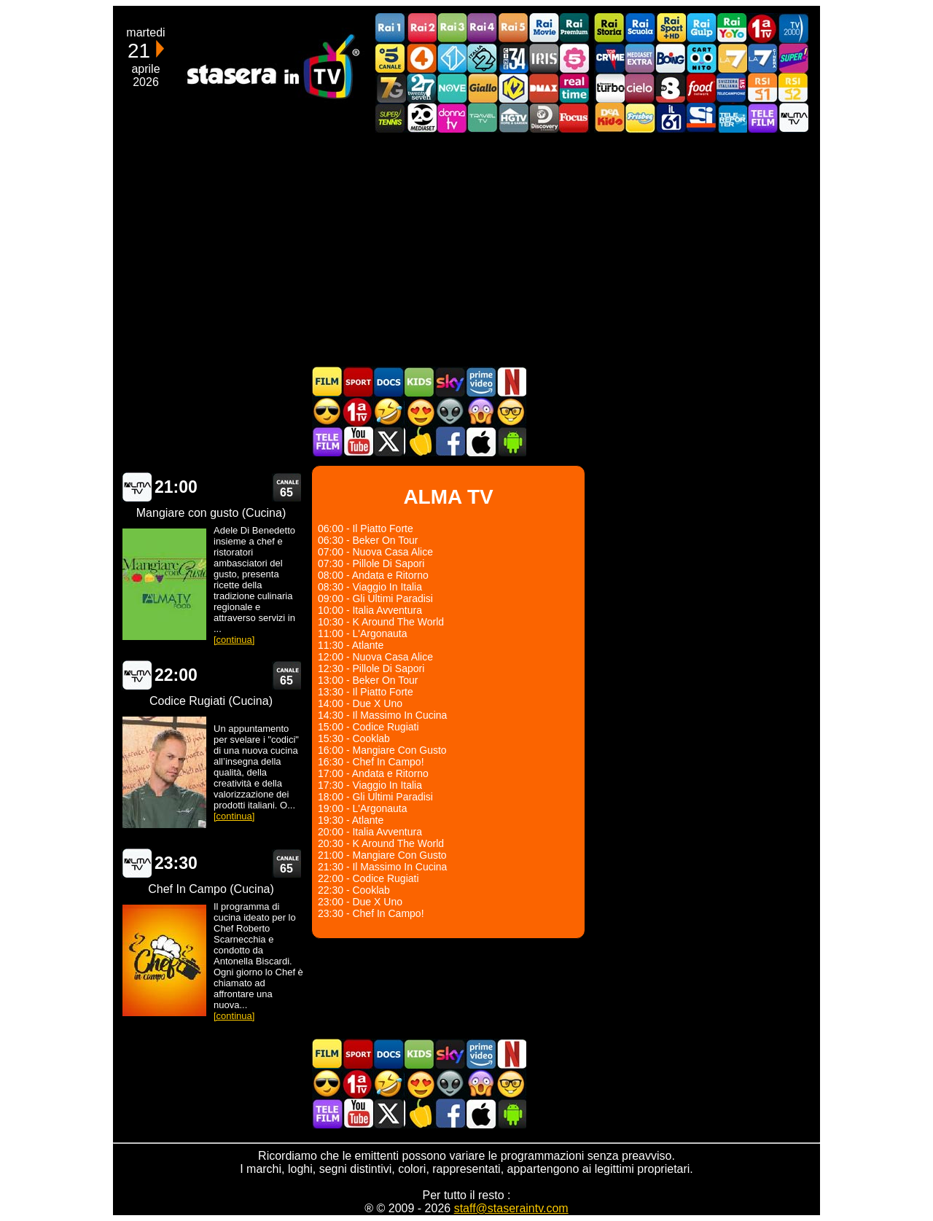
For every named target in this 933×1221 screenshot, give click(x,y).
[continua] (234, 639)
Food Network (701, 88)
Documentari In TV (388, 382)
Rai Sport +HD (670, 28)
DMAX (543, 88)
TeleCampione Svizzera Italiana (732, 88)
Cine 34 (513, 58)
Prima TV (762, 28)
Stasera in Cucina (419, 441)
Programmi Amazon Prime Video (480, 382)
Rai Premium (574, 28)
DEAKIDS (609, 118)
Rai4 (482, 28)
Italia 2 (482, 58)
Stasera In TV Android (511, 441)
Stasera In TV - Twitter (388, 441)
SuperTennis (390, 118)
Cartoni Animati (419, 382)
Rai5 (513, 28)
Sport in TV (358, 382)
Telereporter (732, 118)
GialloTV (482, 88)
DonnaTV (452, 118)
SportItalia (701, 118)
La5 (574, 58)
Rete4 (421, 58)
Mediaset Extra (640, 58)
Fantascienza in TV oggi (449, 411)
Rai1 (390, 28)
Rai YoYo (732, 28)
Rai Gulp (701, 28)
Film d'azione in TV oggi (327, 411)
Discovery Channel (543, 118)
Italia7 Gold (390, 88)
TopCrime (609, 58)
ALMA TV (136, 487)
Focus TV (574, 118)
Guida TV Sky (449, 382)
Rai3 (452, 28)
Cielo (640, 88)
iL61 (670, 118)
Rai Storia (609, 28)
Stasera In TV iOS (480, 441)
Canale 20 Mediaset (421, 118)
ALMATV (793, 118)
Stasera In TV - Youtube (358, 441)
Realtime (574, 88)
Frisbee (640, 118)
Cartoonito (701, 58)
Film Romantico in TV (419, 411)
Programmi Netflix (511, 382)
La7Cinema (762, 58)
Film (327, 382)
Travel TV (482, 118)
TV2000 (793, 28)
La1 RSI (762, 88)
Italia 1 (452, 58)
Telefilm (762, 118)
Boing (670, 58)
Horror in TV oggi (480, 411)
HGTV (513, 118)
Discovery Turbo (609, 88)
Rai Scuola (640, 28)
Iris (543, 58)
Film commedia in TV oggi (388, 411)
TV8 (670, 88)
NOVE (452, 88)
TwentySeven (421, 88)
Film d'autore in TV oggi (511, 411)
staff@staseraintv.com (511, 1208)
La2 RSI (793, 88)
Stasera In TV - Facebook (449, 441)
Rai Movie (543, 28)
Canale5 (390, 58)
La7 (732, 58)
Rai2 (421, 28)
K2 (513, 88)
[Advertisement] (466, 249)
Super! (793, 58)
